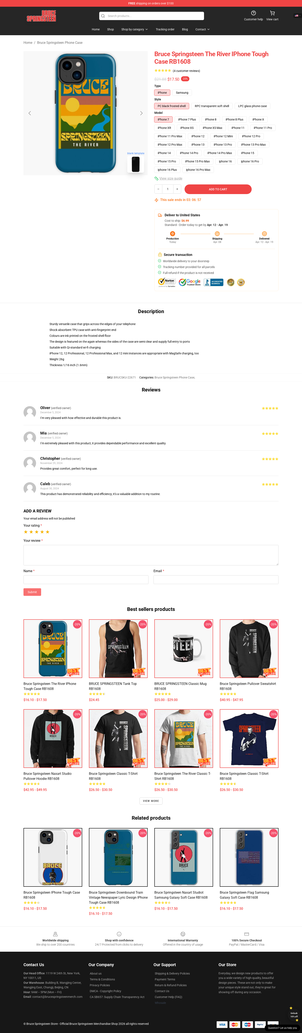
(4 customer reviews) (186, 71)
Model (158, 112)
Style (157, 99)
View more (151, 801)
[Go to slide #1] (75, 185)
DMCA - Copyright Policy (105, 991)
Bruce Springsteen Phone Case (59, 43)
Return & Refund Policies (171, 985)
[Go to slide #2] (96, 185)
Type (157, 86)
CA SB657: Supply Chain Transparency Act (117, 997)
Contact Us (162, 991)
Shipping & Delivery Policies (172, 973)
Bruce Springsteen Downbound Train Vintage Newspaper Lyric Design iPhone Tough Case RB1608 (118, 897)
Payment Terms (165, 979)
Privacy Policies (100, 985)
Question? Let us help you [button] (282, 1028)
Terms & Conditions (102, 979)
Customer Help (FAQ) (168, 997)
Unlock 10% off (294, 1015)
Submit (32, 592)
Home (27, 43)
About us (96, 973)
